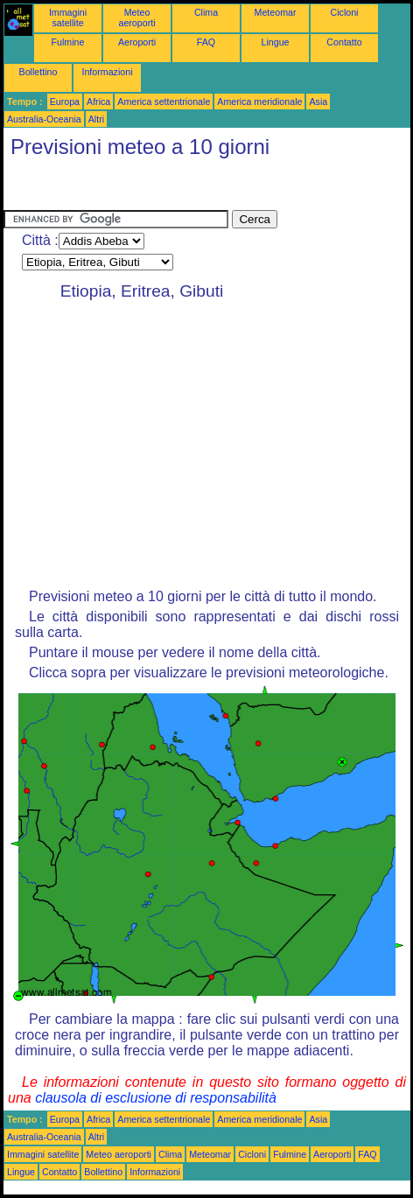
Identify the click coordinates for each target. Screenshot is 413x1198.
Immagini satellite (68, 17)
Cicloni (345, 12)
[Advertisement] (144, 188)
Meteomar (276, 12)
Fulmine (68, 42)
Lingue (276, 42)
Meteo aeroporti (136, 17)
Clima (206, 12)
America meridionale (259, 101)
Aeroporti (137, 42)
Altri (96, 119)
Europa (65, 101)
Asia (318, 101)
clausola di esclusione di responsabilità (155, 1097)
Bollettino (38, 72)
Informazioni (106, 72)
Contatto (343, 42)
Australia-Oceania (44, 119)
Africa (98, 101)
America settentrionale (163, 101)
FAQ (206, 42)
